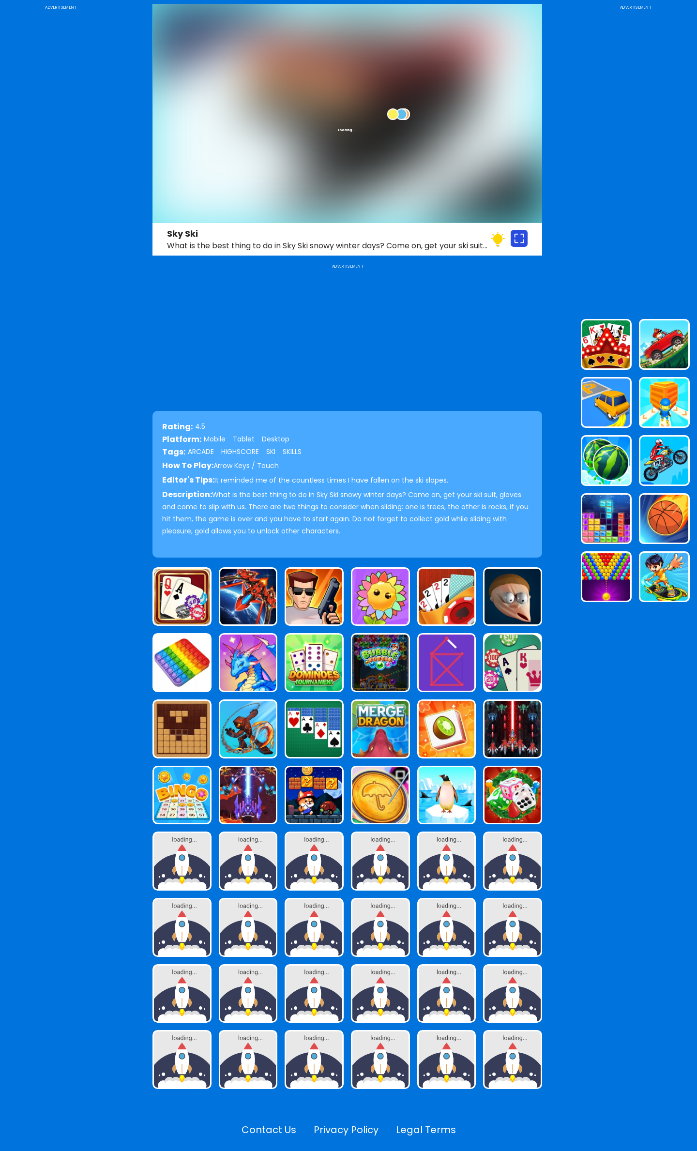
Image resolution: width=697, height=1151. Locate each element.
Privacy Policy (346, 1129)
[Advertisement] (60, 157)
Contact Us (269, 1129)
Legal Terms (426, 1129)
